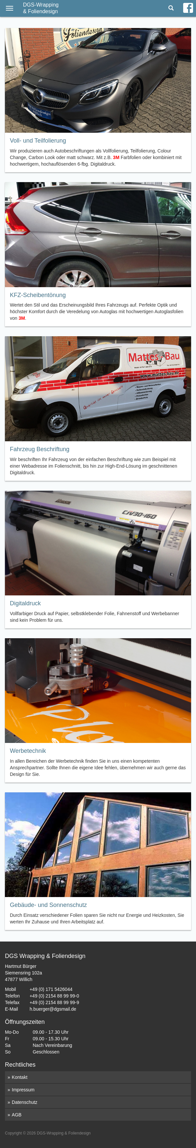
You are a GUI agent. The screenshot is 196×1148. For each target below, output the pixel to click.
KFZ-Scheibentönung (38, 295)
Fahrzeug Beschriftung (39, 449)
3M (116, 157)
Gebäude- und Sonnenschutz (48, 905)
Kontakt (19, 1077)
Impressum (23, 1089)
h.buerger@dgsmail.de (53, 1009)
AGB (17, 1114)
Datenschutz (24, 1102)
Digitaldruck (25, 603)
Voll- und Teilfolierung (38, 140)
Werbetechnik (28, 751)
